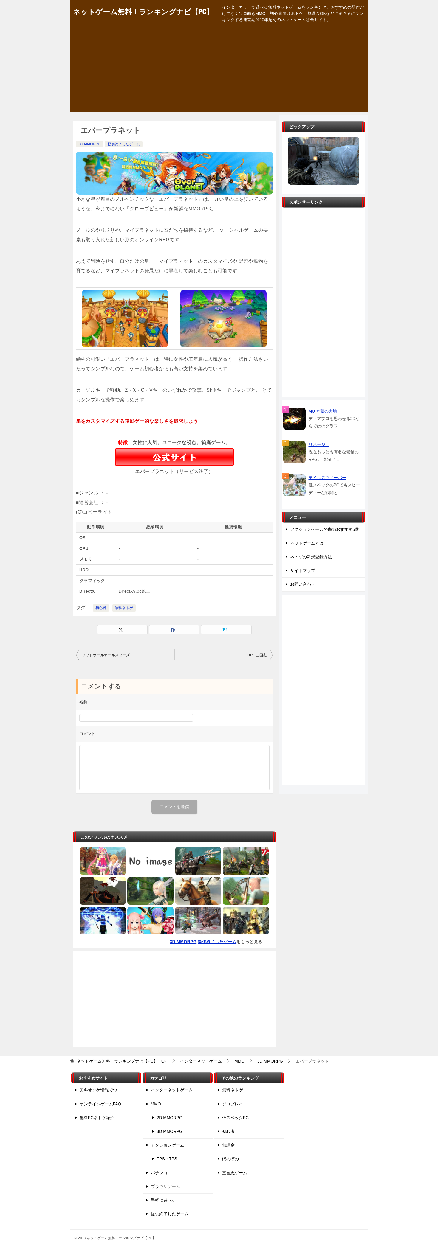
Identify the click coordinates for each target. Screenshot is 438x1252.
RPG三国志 (257, 655)
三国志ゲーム (234, 1172)
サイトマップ (302, 570)
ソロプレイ (232, 1104)
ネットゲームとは (307, 543)
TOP (122, 1061)
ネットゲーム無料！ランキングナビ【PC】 (143, 11)
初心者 (100, 608)
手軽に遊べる (163, 1200)
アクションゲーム (167, 1145)
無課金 (228, 1145)
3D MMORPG (90, 144)
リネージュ (319, 444)
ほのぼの (230, 1158)
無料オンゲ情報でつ (98, 1090)
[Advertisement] (219, 70)
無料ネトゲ (124, 608)
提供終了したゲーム (124, 144)
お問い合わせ (302, 584)
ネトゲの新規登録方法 (311, 556)
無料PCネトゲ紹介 (97, 1117)
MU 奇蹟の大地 (323, 411)
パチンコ (159, 1172)
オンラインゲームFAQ (100, 1104)
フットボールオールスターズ (106, 655)
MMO (156, 1104)
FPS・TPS (167, 1158)
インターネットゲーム (172, 1090)
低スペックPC (235, 1117)
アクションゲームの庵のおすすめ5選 (324, 529)
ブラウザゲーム (165, 1186)
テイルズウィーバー (327, 477)
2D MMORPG (169, 1117)
